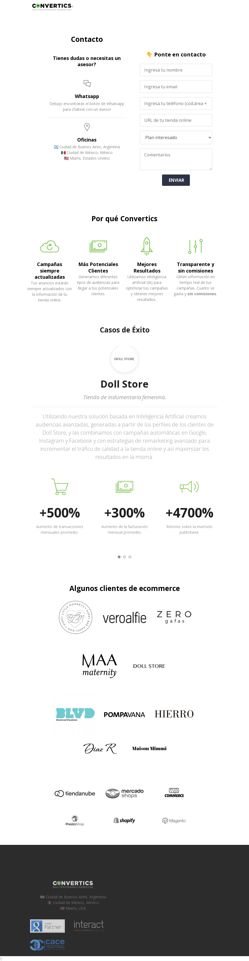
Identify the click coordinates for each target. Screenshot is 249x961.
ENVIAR (176, 179)
